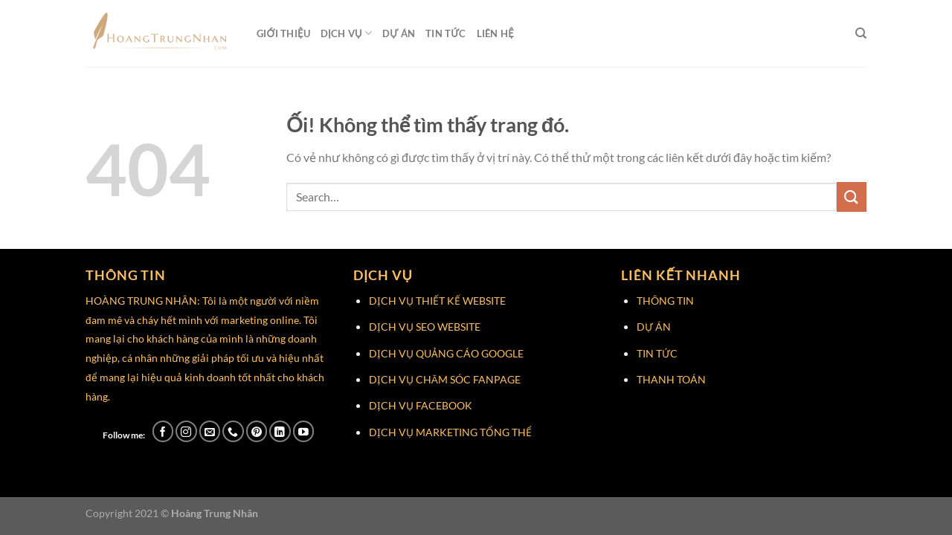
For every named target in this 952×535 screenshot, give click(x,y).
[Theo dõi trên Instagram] (186, 431)
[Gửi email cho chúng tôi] (210, 431)
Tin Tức (445, 33)
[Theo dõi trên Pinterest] (257, 431)
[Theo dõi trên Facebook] (163, 431)
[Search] (860, 33)
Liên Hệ (495, 33)
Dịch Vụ (346, 33)
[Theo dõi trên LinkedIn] (280, 431)
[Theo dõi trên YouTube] (304, 431)
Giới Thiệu (283, 33)
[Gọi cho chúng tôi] (233, 431)
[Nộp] (851, 196)
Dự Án (398, 33)
